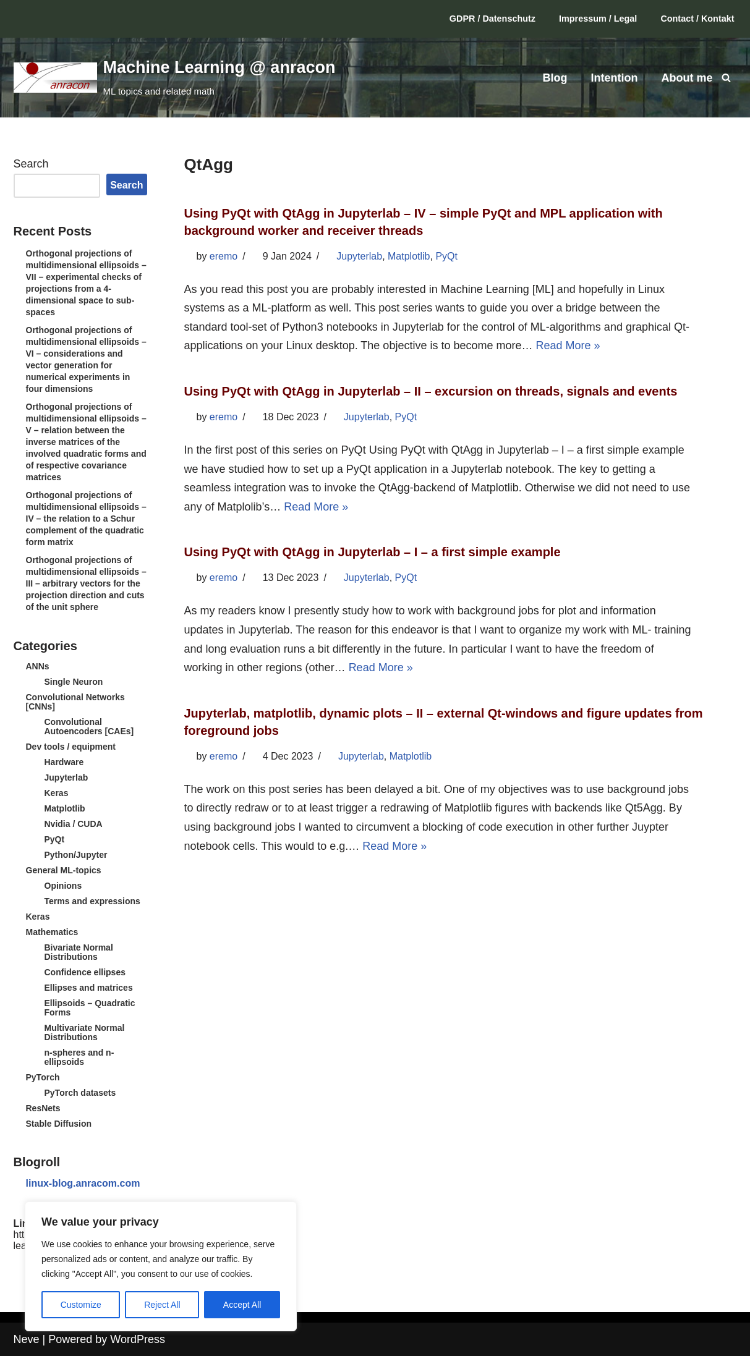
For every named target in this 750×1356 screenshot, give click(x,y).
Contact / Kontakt (697, 18)
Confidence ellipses (85, 972)
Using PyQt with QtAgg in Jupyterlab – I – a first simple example (372, 552)
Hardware (64, 762)
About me (687, 78)
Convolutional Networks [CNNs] (75, 701)
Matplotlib (65, 808)
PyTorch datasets (80, 1093)
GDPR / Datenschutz (492, 18)
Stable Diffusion (59, 1124)
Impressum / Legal (598, 18)
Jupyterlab (66, 777)
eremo (223, 256)
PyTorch (43, 1077)
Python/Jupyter (76, 855)
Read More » (567, 345)
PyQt (55, 839)
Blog (555, 78)
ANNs (37, 666)
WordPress (137, 1339)
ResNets (43, 1108)
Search (31, 164)
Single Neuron (74, 682)
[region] (161, 1266)
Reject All (162, 1305)
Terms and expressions (92, 901)
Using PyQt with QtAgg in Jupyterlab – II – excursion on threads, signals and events (431, 391)
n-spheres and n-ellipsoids (79, 1057)
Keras (57, 793)
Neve (27, 1339)
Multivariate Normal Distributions (85, 1032)
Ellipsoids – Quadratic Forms (90, 1007)
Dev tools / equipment (71, 747)
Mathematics (52, 932)
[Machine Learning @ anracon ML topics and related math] (175, 77)
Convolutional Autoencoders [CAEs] (89, 726)
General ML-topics (63, 870)
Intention (614, 78)
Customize (81, 1305)
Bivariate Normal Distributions (79, 952)
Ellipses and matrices (89, 988)
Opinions (63, 886)
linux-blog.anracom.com (83, 1183)
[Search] (726, 77)
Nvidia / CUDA (74, 824)
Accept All (242, 1305)
